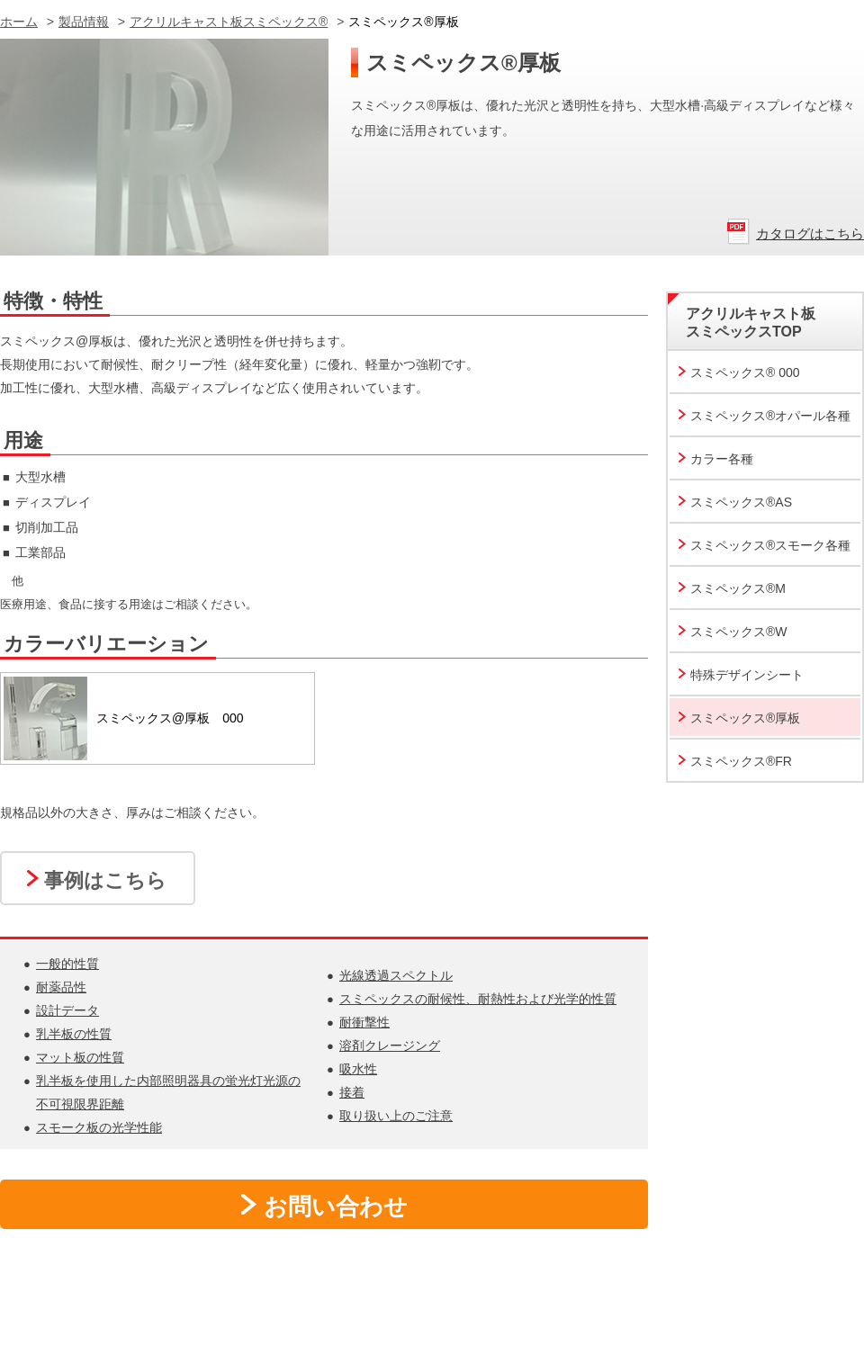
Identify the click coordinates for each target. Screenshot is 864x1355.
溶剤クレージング (389, 1045)
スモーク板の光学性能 (99, 1127)
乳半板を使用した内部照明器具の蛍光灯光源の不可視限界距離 (168, 1092)
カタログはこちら (810, 233)
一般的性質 (67, 963)
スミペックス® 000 (745, 372)
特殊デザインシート (747, 675)
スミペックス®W (739, 631)
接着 (351, 1092)
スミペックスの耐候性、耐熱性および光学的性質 (477, 999)
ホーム (19, 21)
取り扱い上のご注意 (396, 1115)
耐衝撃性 (364, 1022)
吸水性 (358, 1069)
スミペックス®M (738, 588)
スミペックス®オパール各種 (770, 415)
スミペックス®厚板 (745, 718)
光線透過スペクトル (396, 975)
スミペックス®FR (741, 761)
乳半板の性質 (74, 1034)
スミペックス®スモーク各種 (770, 545)
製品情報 (83, 21)
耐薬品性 (61, 987)
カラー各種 (721, 459)
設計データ (67, 1010)
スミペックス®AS (741, 502)
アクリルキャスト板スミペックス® (229, 21)
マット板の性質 (80, 1057)
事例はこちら (105, 880)
